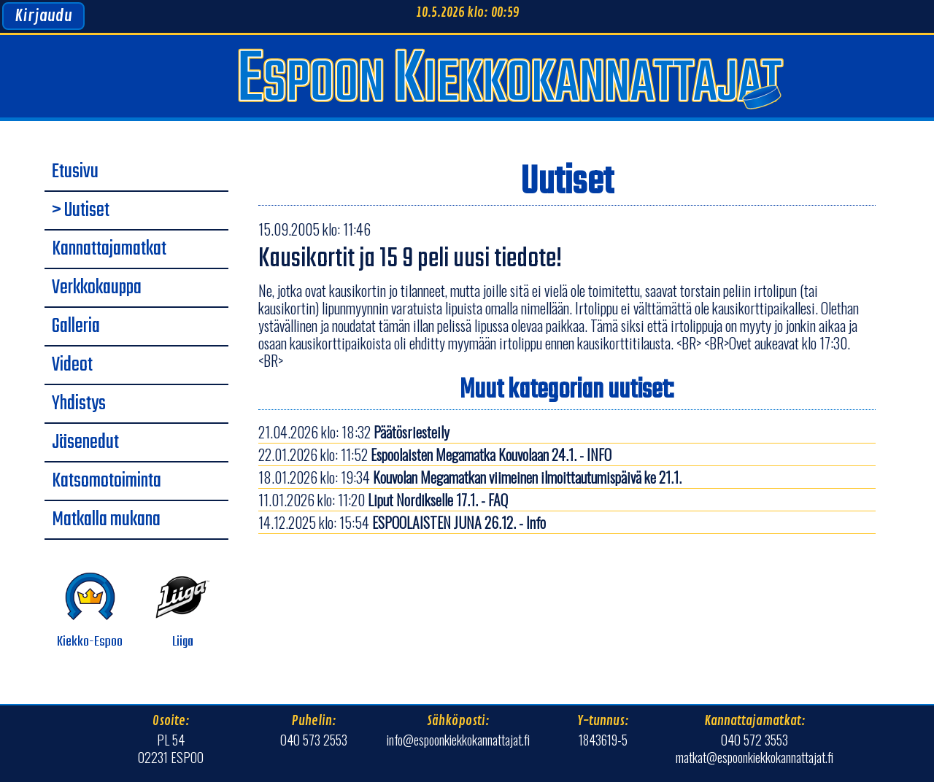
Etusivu (75, 172)
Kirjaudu (43, 16)
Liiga (182, 611)
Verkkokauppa (97, 288)
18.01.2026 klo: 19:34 (470, 477)
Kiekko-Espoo (90, 611)
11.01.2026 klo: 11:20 (383, 500)
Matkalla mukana (106, 520)
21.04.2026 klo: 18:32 (353, 432)
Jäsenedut (85, 443)
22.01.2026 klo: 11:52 (434, 454)
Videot (72, 365)
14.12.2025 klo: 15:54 (402, 522)
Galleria (76, 327)
